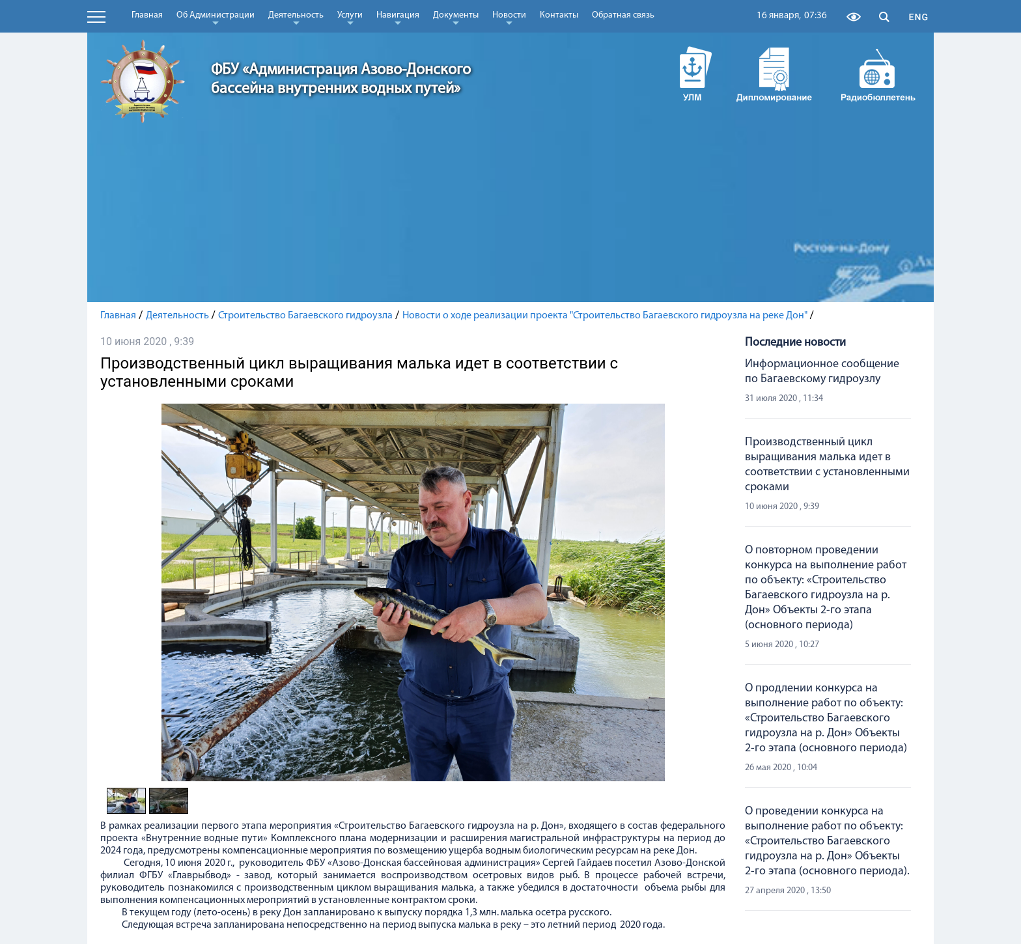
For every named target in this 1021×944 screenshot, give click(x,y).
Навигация (397, 17)
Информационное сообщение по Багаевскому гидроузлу (822, 371)
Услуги (350, 17)
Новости (509, 17)
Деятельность (296, 17)
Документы (456, 17)
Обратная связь (623, 15)
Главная (147, 15)
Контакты (559, 15)
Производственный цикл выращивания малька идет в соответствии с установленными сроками (827, 464)
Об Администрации (215, 17)
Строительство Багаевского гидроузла (305, 316)
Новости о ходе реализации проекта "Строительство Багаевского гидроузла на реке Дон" (604, 316)
